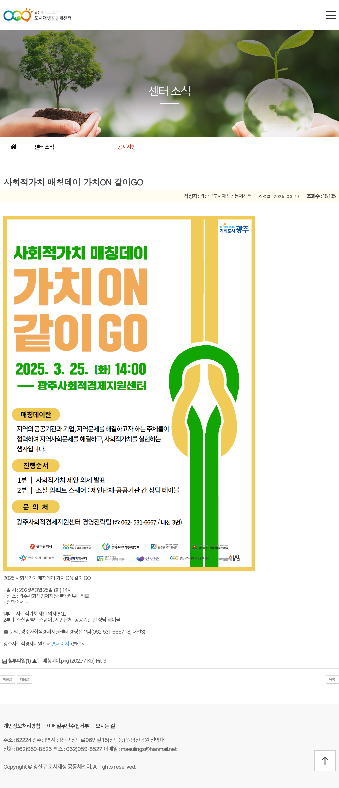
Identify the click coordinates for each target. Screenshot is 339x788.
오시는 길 (105, 726)
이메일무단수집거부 (68, 726)
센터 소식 (44, 147)
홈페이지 (60, 644)
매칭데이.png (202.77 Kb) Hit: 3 (74, 661)
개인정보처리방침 (21, 726)
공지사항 (126, 147)
